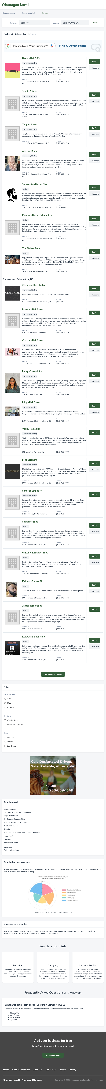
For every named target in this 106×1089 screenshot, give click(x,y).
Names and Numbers (32, 1080)
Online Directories (21, 1069)
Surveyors (8, 839)
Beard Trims (12, 746)
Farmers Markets (11, 843)
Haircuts (10, 737)
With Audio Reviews (15, 724)
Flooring (7, 829)
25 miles (10, 699)
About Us (37, 1069)
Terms (63, 1069)
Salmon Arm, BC (28, 13)
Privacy (72, 1069)
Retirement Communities (14, 819)
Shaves (10, 741)
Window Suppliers (11, 850)
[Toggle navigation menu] (102, 4)
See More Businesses (53, 674)
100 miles (10, 707)
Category (14, 23)
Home (6, 1069)
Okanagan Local (8, 13)
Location (56, 23)
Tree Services (9, 836)
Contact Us (51, 1069)
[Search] (95, 22)
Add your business (53, 1055)
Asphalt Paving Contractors (15, 822)
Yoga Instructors (11, 815)
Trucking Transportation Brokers (17, 812)
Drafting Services (11, 826)
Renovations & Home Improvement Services (22, 832)
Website (95, 68)
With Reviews (12, 720)
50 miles (10, 703)
